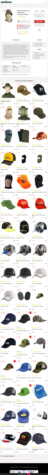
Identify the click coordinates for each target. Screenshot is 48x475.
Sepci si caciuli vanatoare (13, 6)
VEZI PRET (39, 21)
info (14, 103)
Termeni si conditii (14, 467)
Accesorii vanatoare (3, 6)
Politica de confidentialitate (24, 467)
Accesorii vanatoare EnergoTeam (26, 6)
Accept (28, 474)
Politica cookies (34, 467)
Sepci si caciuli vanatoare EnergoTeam (40, 6)
